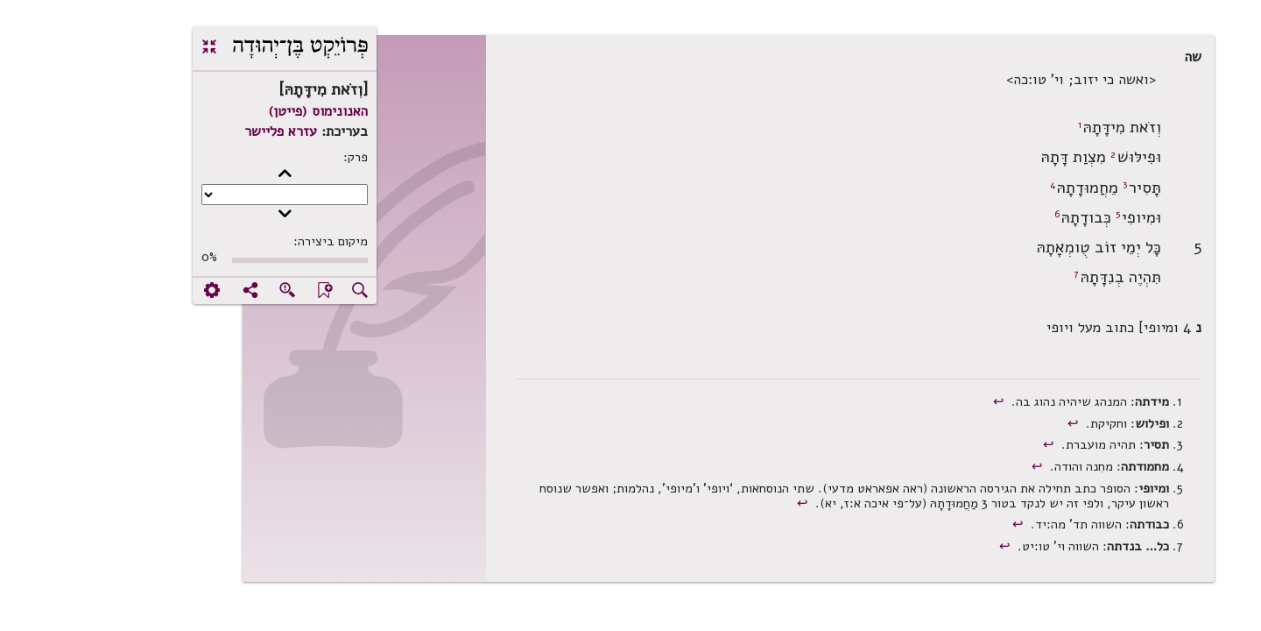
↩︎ (902, 401)
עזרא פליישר (182, 131)
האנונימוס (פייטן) (220, 111)
